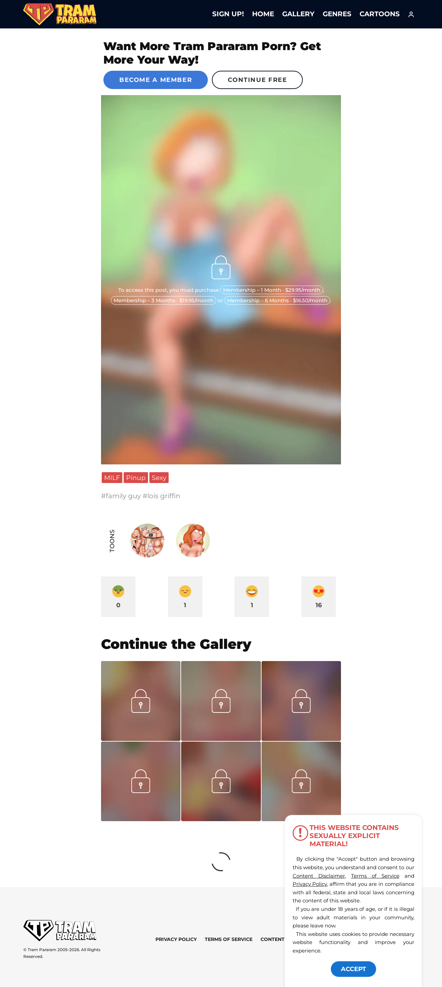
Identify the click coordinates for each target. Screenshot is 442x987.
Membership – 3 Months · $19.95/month (164, 300)
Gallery (298, 14)
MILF (112, 478)
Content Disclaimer (319, 876)
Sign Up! (228, 14)
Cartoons (380, 14)
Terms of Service (228, 939)
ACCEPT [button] (353, 969)
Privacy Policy (176, 939)
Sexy (159, 478)
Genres (337, 14)
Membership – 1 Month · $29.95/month (271, 290)
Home (263, 14)
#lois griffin (161, 496)
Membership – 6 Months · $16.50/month (277, 300)
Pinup (136, 478)
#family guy (122, 496)
